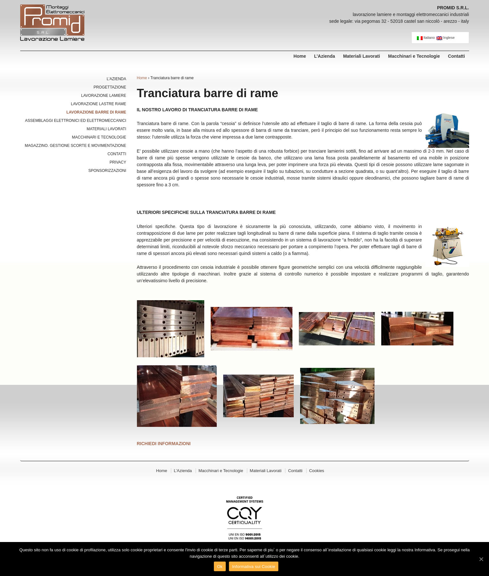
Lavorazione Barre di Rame (96, 112)
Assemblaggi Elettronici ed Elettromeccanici (75, 120)
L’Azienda (324, 56)
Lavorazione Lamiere (103, 95)
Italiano (426, 38)
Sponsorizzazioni (107, 170)
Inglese (445, 38)
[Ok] (481, 559)
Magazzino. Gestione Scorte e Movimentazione (75, 145)
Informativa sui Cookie (253, 566)
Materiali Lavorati (361, 56)
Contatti (456, 56)
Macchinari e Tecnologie (414, 56)
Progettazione (110, 87)
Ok (220, 566)
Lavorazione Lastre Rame (98, 104)
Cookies (316, 470)
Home (299, 56)
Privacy (118, 162)
